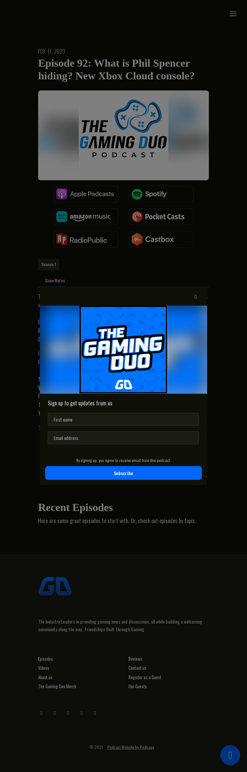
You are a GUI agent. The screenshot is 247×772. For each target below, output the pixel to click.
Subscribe (123, 472)
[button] (195, 296)
